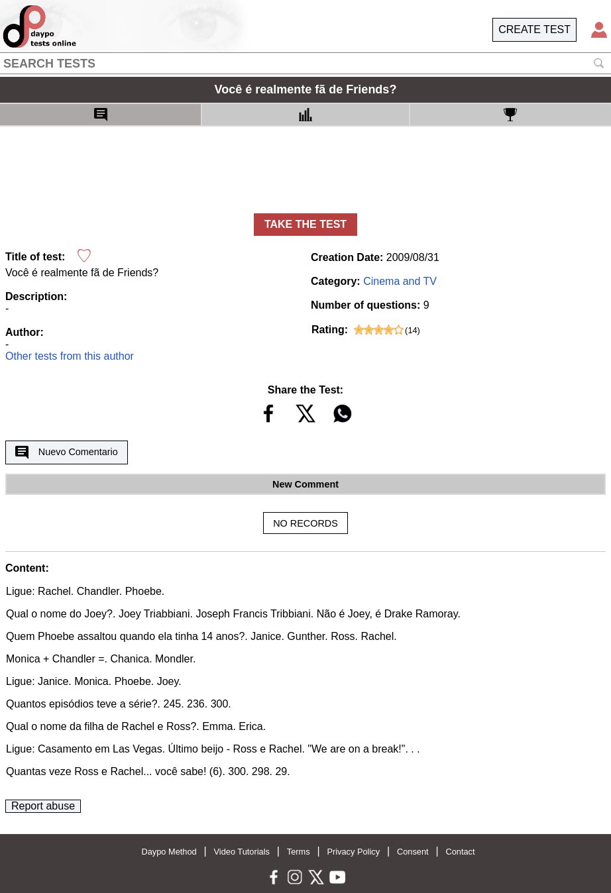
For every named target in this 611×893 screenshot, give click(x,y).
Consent (413, 852)
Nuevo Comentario (66, 452)
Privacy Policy (353, 852)
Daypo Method (168, 852)
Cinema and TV (400, 281)
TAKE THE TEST (305, 224)
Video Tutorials (242, 852)
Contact (459, 852)
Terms (298, 852)
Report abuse (43, 806)
